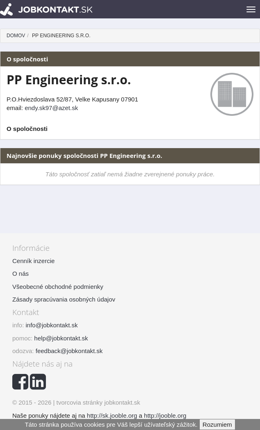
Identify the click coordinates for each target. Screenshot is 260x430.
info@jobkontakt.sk (52, 325)
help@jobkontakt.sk (61, 338)
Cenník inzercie (33, 260)
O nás (20, 273)
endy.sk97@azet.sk (51, 107)
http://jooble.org (165, 415)
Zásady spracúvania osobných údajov (63, 299)
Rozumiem (217, 424)
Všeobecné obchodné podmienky (57, 286)
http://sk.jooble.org (112, 415)
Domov (16, 35)
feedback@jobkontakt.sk (69, 350)
